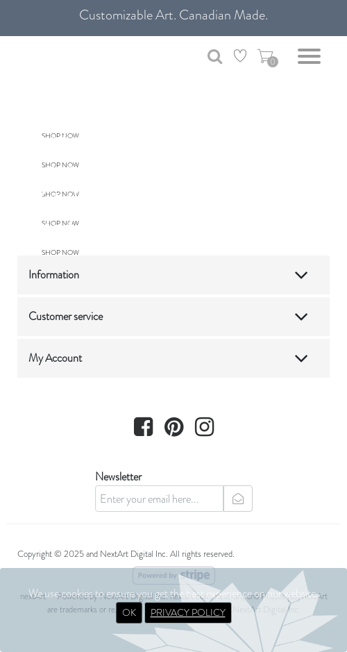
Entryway (79, 139)
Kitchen (71, 198)
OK (129, 612)
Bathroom (82, 110)
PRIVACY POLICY (188, 612)
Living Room (93, 168)
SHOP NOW (60, 252)
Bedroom (79, 227)
